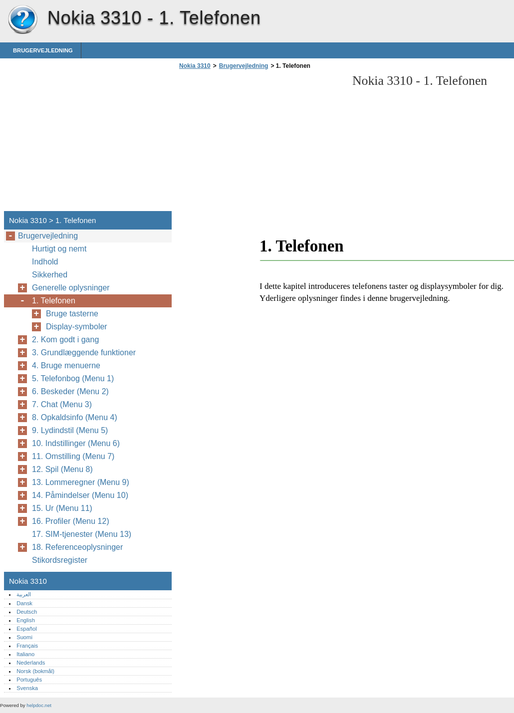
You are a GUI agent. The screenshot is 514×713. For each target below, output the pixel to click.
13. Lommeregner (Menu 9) (80, 482)
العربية (23, 594)
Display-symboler (76, 326)
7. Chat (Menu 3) (62, 404)
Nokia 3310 (22, 20)
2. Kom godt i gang (65, 339)
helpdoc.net (38, 705)
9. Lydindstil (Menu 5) (70, 430)
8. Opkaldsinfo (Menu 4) (74, 417)
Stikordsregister (59, 560)
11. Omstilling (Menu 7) (73, 456)
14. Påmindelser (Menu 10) (80, 495)
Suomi (24, 637)
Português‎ (29, 680)
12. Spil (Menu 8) (62, 469)
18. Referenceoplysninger (77, 547)
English (25, 620)
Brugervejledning (43, 50)
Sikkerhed (49, 274)
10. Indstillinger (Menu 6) (76, 443)
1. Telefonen (53, 300)
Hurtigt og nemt (59, 248)
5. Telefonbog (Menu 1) (73, 378)
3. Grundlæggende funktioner (84, 352)
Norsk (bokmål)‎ (35, 671)
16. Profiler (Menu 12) (70, 521)
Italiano (25, 654)
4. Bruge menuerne (66, 365)
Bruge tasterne (72, 313)
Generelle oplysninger (71, 287)
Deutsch (26, 612)
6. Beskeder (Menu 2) (70, 391)
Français (27, 646)
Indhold (45, 261)
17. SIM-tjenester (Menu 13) (81, 534)
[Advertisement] (260, 143)
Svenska (27, 688)
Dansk (24, 603)
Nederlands (30, 663)
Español (26, 629)
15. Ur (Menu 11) (62, 508)
